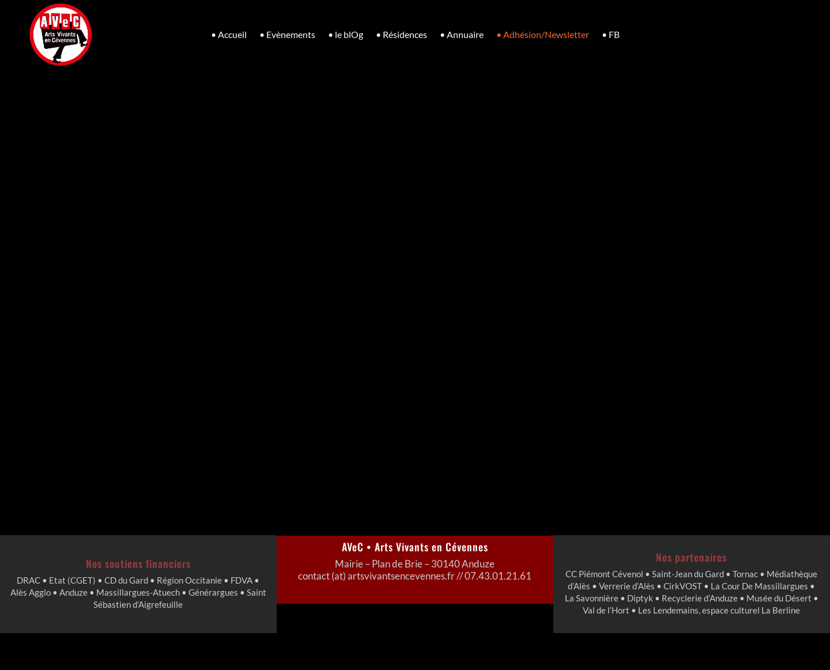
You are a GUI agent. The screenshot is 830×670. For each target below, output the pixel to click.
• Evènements (287, 34)
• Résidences (401, 34)
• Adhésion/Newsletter (542, 34)
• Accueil (229, 34)
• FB (611, 34)
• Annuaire (462, 34)
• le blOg (345, 34)
